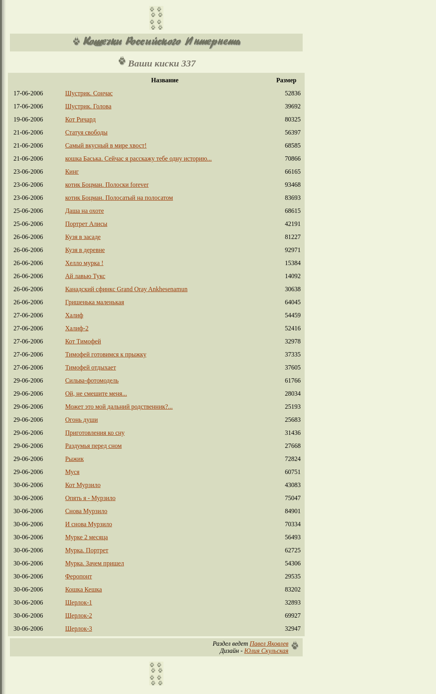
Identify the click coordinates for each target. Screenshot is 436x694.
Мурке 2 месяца (86, 537)
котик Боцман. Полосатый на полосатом (119, 197)
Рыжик (74, 458)
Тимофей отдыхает (90, 367)
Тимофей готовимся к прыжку (105, 354)
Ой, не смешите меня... (96, 393)
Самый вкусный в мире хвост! (106, 145)
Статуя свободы (86, 132)
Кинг (72, 171)
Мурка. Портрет (86, 550)
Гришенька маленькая (94, 302)
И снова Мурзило (88, 524)
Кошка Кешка (83, 589)
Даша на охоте (84, 210)
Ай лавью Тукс (85, 276)
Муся (72, 471)
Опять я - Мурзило (90, 498)
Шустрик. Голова (88, 106)
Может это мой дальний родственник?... (119, 406)
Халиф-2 (77, 328)
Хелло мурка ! (84, 263)
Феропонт (78, 576)
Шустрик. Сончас (89, 93)
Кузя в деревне (85, 250)
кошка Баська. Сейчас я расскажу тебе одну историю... (138, 158)
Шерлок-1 (78, 602)
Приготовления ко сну (95, 432)
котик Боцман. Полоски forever (107, 184)
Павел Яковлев (269, 643)
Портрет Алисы (86, 223)
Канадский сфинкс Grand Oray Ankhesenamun (126, 289)
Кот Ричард (80, 119)
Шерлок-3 (78, 628)
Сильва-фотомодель (92, 380)
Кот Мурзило (83, 485)
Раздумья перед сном (93, 445)
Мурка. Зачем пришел (94, 563)
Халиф (74, 315)
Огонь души (81, 419)
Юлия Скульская (266, 650)
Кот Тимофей (83, 341)
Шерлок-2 (78, 615)
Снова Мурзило (86, 511)
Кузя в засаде (83, 236)
